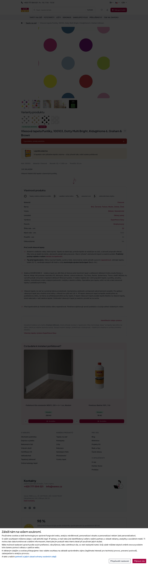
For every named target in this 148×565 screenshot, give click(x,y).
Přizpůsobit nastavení (119, 561)
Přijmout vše (139, 561)
